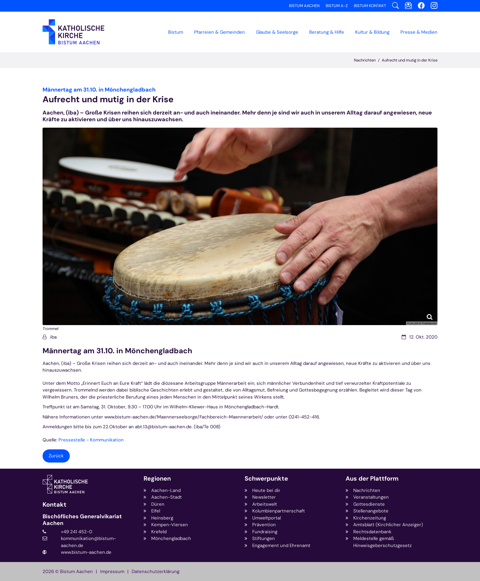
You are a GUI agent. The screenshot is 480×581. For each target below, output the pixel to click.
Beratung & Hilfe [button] (326, 32)
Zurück (56, 456)
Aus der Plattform (372, 478)
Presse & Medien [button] (418, 32)
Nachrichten (365, 60)
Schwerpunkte (266, 478)
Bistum (175, 32)
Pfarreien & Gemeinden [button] (219, 32)
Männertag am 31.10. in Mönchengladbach (117, 350)
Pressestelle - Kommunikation (91, 440)
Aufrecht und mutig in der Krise (409, 60)
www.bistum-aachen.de (86, 552)
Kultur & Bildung (372, 32)
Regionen (157, 478)
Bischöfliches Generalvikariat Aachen (82, 520)
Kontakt (54, 504)
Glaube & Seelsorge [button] (277, 32)
